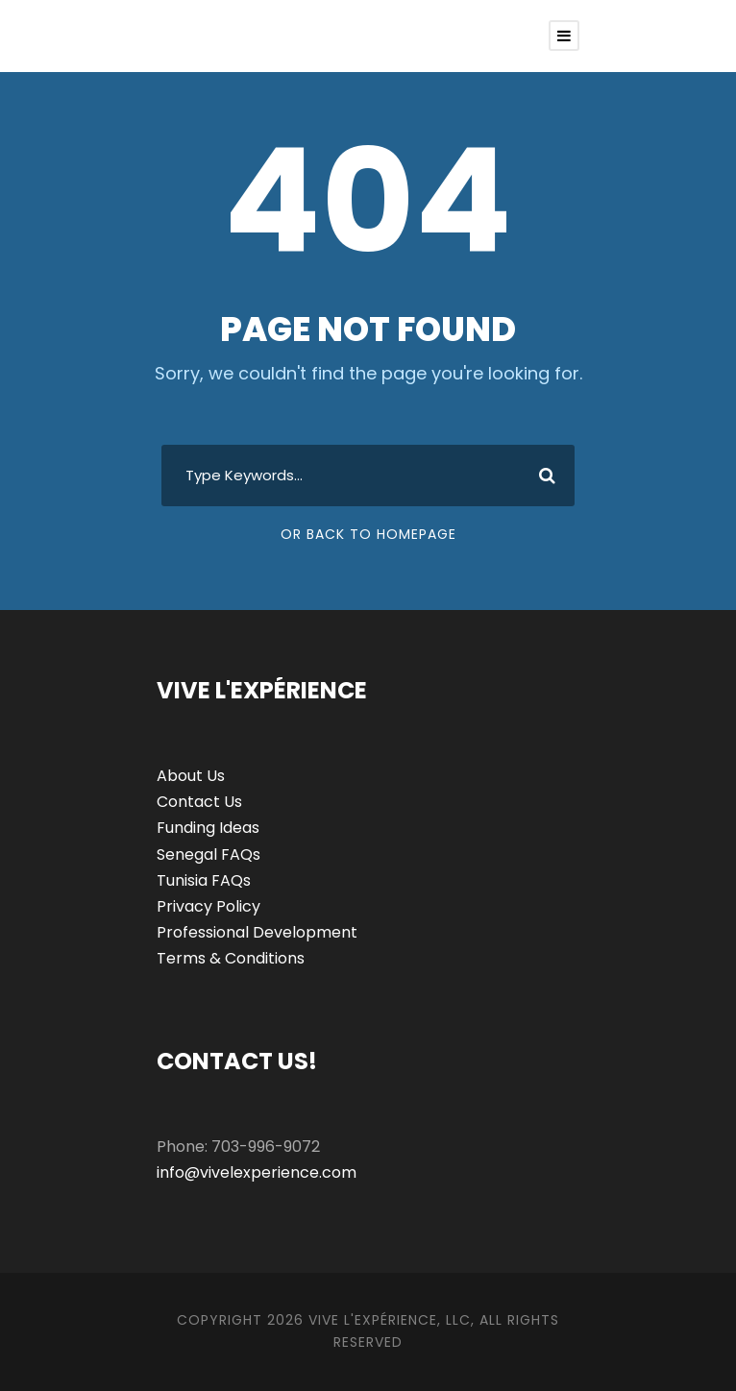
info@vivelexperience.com (256, 1172)
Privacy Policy (208, 906)
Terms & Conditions (231, 958)
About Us (191, 776)
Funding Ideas (208, 828)
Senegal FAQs (208, 854)
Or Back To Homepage (368, 534)
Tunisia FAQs (204, 880)
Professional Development (257, 932)
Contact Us (199, 802)
